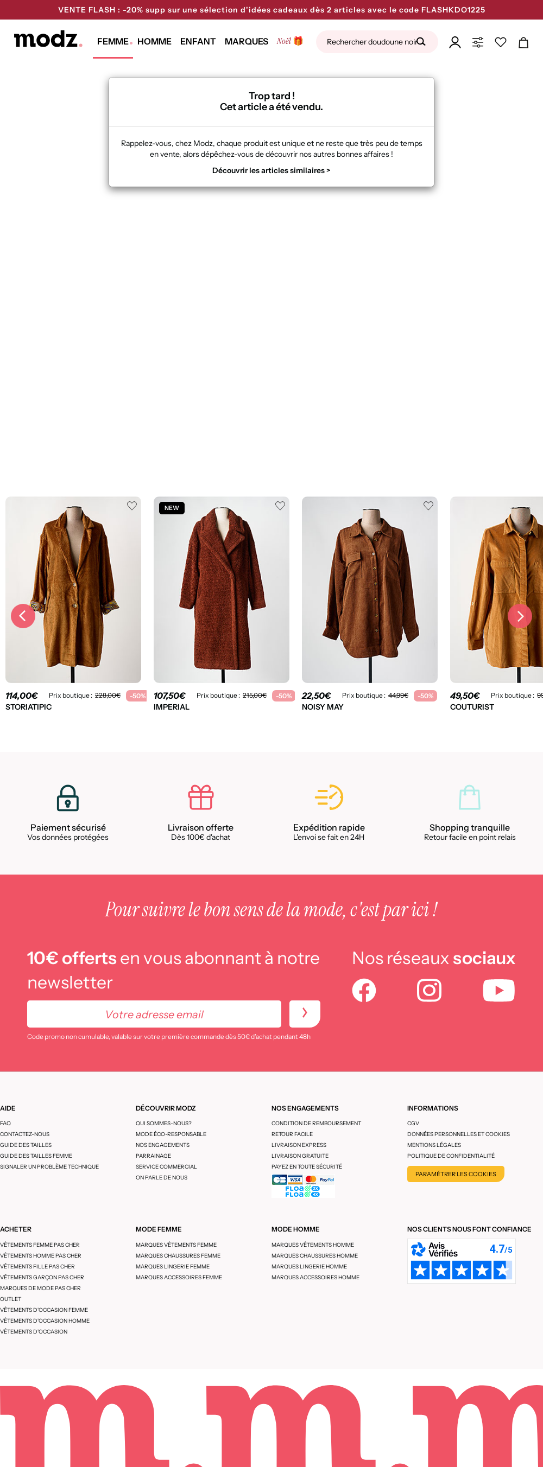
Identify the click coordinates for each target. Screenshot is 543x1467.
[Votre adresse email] (154, 1014)
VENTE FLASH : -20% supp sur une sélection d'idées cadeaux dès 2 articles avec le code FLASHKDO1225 (271, 10)
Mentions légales (434, 1145)
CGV (413, 1123)
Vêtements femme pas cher (40, 1244)
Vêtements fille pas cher (37, 1266)
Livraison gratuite (300, 1155)
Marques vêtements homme (313, 1244)
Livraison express (299, 1145)
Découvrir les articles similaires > (271, 170)
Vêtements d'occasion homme (45, 1320)
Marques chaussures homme (315, 1255)
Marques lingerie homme (309, 1266)
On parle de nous (161, 1177)
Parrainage (153, 1155)
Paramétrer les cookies (455, 1174)
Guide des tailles (26, 1145)
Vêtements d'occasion (33, 1331)
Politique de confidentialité (451, 1155)
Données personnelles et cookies (458, 1134)
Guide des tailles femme (36, 1155)
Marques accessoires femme (179, 1277)
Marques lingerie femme (173, 1266)
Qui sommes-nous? (164, 1123)
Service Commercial (166, 1166)
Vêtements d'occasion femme (44, 1309)
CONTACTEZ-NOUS (24, 1134)
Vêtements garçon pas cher (42, 1277)
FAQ (5, 1123)
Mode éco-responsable (171, 1134)
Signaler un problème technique (49, 1166)
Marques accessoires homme (315, 1277)
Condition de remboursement (316, 1123)
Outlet (10, 1299)
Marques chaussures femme (178, 1255)
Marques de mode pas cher (40, 1288)
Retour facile (292, 1134)
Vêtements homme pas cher (40, 1255)
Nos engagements (163, 1145)
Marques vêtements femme (176, 1244)
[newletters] (304, 1014)
